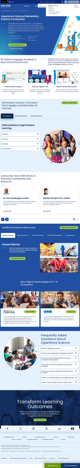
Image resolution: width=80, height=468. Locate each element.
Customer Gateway (9, 441)
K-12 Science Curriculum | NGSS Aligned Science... (51, 455)
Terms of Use (52, 463)
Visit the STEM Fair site (17, 260)
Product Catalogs (16, 444)
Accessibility (4, 463)
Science (15, 10)
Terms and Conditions (63, 463)
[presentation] (3, 221)
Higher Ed (10, 2)
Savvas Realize (30, 313)
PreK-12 (4, 2)
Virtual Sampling (70, 465)
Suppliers (55, 441)
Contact (74, 6)
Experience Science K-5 (24, 10)
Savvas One (71, 313)
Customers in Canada (47, 444)
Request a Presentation (69, 103)
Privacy (30, 463)
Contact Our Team (40, 424)
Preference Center (40, 441)
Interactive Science (13, 455)
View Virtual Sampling (16, 48)
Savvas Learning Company (6, 10)
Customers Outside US (32, 444)
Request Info (53, 465)
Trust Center (71, 441)
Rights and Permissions (40, 463)
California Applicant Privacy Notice (18, 463)
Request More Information (17, 45)
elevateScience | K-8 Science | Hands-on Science (29, 455)
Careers (24, 441)
